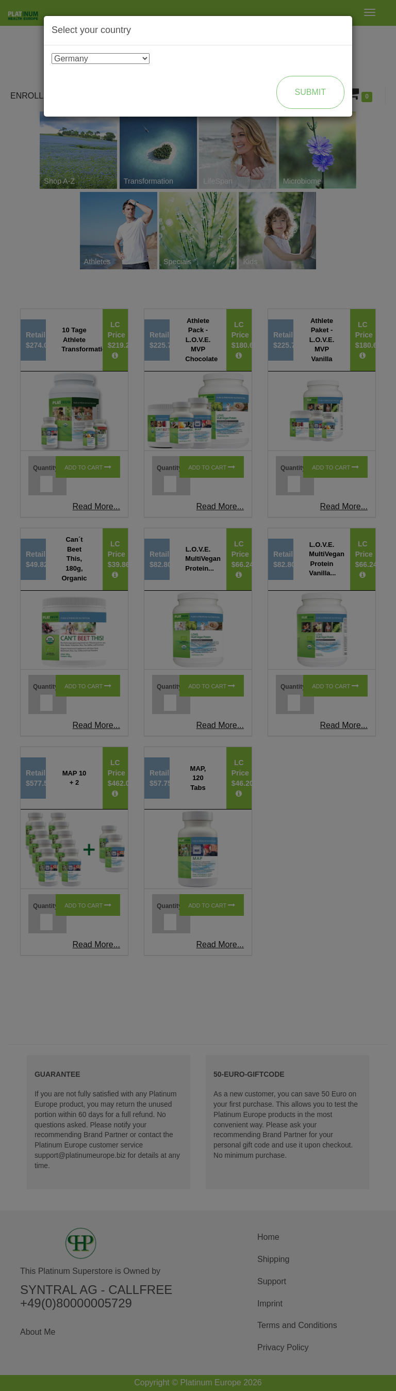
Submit (310, 92)
